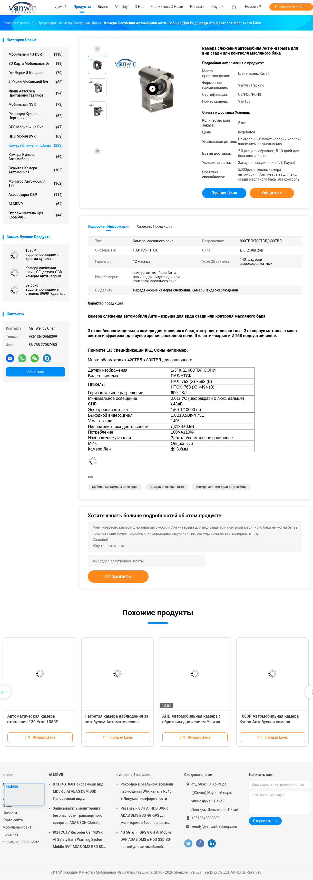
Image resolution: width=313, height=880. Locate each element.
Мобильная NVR (35, 104)
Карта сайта (13, 820)
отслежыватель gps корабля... (35, 215)
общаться (35, 372)
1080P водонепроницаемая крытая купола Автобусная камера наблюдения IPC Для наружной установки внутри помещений (43, 254)
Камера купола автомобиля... (35, 157)
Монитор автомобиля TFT (35, 183)
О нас (7, 806)
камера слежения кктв (167, 487)
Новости (10, 813)
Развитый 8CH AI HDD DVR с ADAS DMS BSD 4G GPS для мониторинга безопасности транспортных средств (144, 816)
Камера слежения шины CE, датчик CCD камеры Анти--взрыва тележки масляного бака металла (44, 272)
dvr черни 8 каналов (35, 72)
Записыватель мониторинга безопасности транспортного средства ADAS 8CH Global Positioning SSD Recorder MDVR (79, 816)
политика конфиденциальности (20, 838)
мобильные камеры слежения (115, 487)
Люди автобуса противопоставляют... (35, 93)
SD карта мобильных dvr (35, 63)
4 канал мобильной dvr (35, 82)
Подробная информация (109, 226)
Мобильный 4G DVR (35, 54)
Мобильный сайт (17, 827)
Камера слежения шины (35, 145)
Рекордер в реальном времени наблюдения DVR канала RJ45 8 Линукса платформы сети (147, 791)
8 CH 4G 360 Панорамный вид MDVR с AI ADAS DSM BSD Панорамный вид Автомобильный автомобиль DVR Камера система (78, 792)
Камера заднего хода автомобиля (221, 487)
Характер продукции (154, 226)
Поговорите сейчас (291, 7)
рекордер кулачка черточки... (35, 116)
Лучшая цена (224, 193)
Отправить (118, 576)
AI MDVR (35, 203)
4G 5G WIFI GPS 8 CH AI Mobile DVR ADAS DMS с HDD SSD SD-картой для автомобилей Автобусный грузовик (146, 840)
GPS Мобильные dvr (35, 127)
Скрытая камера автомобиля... (35, 170)
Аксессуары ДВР (35, 194)
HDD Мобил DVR (35, 136)
